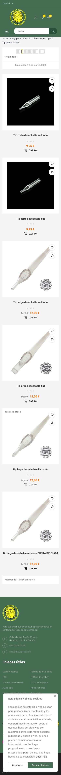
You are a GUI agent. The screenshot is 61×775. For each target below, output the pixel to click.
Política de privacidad (41, 671)
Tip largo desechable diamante (30, 469)
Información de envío (13, 682)
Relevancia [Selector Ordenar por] (11, 56)
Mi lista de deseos (39, 682)
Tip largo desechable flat (30, 386)
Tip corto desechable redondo (30, 135)
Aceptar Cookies (40, 765)
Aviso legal (7, 687)
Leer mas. (41, 757)
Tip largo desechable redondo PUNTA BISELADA (30, 553)
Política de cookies (40, 677)
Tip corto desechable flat (30, 219)
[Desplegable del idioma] (7, 3)
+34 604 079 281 (18, 645)
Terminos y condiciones (14, 693)
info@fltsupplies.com (20, 652)
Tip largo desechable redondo (30, 302)
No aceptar (18, 765)
